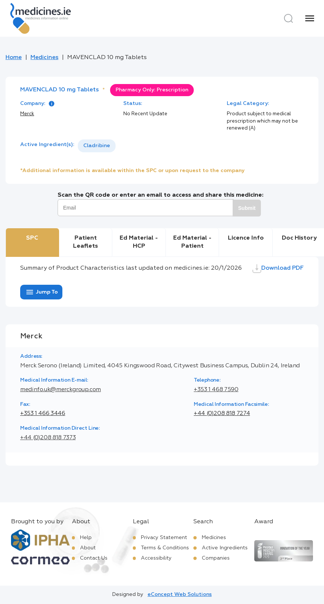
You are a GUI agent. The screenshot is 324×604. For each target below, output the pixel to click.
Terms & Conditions (165, 547)
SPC (32, 238)
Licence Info (246, 238)
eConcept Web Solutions (180, 594)
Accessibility (156, 558)
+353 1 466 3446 (42, 413)
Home (14, 58)
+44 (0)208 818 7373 (48, 438)
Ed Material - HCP (139, 242)
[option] (97, 145)
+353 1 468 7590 (216, 390)
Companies (216, 558)
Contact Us (94, 558)
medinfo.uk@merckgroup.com (60, 390)
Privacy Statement (164, 537)
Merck (27, 114)
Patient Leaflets (85, 242)
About (88, 547)
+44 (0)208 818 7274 (222, 413)
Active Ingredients (225, 547)
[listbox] (97, 145)
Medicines (44, 58)
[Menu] (309, 18)
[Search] (288, 18)
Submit (246, 208)
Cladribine (96, 145)
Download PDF (278, 268)
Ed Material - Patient (192, 242)
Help (86, 537)
